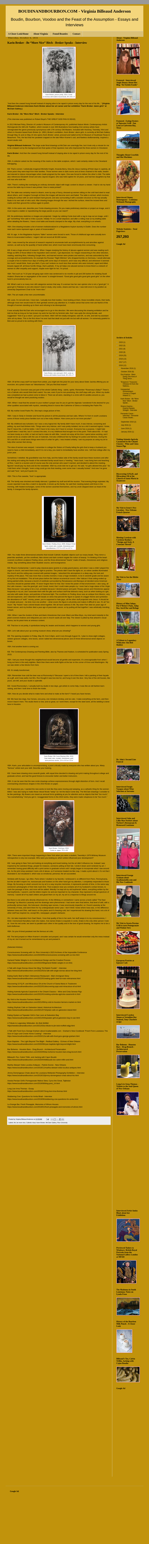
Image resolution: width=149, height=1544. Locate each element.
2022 (121, 346)
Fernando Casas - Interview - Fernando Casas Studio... (129, 416)
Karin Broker (40, 1122)
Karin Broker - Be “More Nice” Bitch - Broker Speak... (130, 401)
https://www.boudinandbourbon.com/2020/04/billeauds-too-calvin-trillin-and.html (40, 1060)
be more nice (21, 1122)
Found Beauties (60, 34)
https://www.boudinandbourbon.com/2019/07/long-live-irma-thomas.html (37, 1091)
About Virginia (40, 34)
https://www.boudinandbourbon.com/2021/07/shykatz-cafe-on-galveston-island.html (41, 1010)
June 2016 (125, 428)
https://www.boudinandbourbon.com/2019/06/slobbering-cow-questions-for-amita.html (42, 1099)
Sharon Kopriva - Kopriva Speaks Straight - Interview (129, 408)
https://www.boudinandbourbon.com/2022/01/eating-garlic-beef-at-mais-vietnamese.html (43, 978)
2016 (121, 365)
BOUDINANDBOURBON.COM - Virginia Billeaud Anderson (74, 11)
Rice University (62, 1122)
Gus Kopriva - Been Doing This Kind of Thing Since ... (129, 376)
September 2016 (127, 422)
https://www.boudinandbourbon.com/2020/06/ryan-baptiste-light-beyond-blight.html (41, 1044)
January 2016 (126, 432)
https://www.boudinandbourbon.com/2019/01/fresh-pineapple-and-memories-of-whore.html (44, 1107)
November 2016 (127, 368)
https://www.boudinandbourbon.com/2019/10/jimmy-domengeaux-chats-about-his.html (43, 1075)
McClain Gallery (51, 1122)
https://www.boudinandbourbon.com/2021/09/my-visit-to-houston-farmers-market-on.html (44, 1002)
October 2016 (126, 372)
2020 (121, 352)
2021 (121, 349)
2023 (121, 342)
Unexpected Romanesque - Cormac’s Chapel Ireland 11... (128, 392)
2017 (121, 362)
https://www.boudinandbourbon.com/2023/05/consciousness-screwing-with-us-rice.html (43, 955)
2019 (121, 355)
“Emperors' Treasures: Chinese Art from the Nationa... (129, 384)
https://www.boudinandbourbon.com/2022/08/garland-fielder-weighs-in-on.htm (39, 963)
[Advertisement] (127, 289)
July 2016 (125, 425)
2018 (121, 359)
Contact (76, 34)
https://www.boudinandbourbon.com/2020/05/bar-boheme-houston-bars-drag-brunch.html (44, 1052)
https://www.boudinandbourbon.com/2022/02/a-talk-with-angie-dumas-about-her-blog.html (44, 971)
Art (15, 1122)
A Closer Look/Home (18, 34)
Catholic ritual (30, 1122)
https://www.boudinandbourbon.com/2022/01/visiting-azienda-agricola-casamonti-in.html (43, 994)
